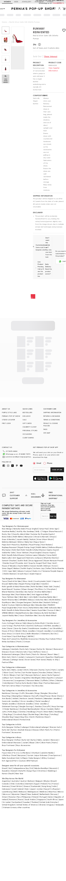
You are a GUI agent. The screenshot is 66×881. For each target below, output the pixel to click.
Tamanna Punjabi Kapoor (52, 571)
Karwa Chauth (8, 773)
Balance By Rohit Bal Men (45, 613)
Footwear (26, 686)
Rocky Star (6, 534)
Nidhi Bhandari (33, 634)
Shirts (26, 670)
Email (37, 463)
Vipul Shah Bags (19, 636)
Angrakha (26, 678)
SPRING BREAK (8, 613)
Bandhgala (36, 678)
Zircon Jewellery (27, 701)
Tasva (4, 581)
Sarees (33, 649)
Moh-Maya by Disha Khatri (34, 623)
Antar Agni (54, 529)
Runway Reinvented (41, 30)
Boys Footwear (8, 745)
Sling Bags (7, 714)
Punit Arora (23, 608)
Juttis (4, 712)
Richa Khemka (58, 568)
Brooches (39, 686)
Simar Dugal (7, 568)
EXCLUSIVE (26, 416)
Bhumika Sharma (51, 558)
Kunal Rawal (7, 589)
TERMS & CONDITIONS (51, 420)
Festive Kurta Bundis (24, 683)
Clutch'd (29, 626)
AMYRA (30, 636)
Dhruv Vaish (27, 581)
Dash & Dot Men (14, 581)
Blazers (13, 675)
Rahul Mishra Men (36, 608)
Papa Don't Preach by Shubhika (15, 545)
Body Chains (57, 696)
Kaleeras (27, 696)
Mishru (20, 542)
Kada (37, 709)
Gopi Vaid (51, 563)
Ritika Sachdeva (8, 642)
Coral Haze (6, 636)
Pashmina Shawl (42, 717)
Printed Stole (25, 720)
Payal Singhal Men (9, 608)
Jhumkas (38, 706)
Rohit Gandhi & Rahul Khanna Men (16, 610)
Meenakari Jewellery (52, 698)
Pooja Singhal (32, 529)
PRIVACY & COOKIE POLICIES (50, 424)
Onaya (52, 537)
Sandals (50, 709)
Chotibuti (36, 753)
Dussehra (5, 771)
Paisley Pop (44, 639)
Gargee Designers (24, 602)
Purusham (52, 589)
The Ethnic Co (40, 589)
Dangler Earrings (26, 706)
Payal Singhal (35, 553)
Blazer (32, 743)
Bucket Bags (34, 714)
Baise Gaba (7, 537)
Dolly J (38, 531)
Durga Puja (31, 771)
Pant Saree (41, 660)
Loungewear (20, 680)
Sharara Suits (55, 727)
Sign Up (53, 516)
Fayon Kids (6, 753)
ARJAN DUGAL (54, 600)
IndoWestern (8, 683)
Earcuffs (35, 696)
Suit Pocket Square (30, 672)
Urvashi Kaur (23, 574)
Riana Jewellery (29, 631)
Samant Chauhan (9, 560)
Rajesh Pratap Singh (26, 547)
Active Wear (15, 686)
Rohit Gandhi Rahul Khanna (13, 555)
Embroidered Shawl (10, 720)
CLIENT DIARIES (28, 438)
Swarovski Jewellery (10, 701)
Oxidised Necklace (27, 709)
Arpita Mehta (23, 566)
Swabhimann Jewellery (38, 628)
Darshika (19, 592)
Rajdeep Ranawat (9, 547)
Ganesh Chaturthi (18, 771)
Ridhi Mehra (18, 537)
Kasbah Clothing (51, 602)
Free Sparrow (54, 755)
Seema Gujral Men (38, 610)
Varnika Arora (52, 623)
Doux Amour (7, 634)
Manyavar (29, 537)
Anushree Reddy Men (47, 597)
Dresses (5, 652)
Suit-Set (20, 675)
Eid (31, 768)
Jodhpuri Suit (7, 678)
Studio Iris (36, 571)
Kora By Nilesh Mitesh (47, 615)
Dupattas (49, 657)
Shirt (38, 743)
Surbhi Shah (22, 560)
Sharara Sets (21, 652)
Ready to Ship (52, 660)
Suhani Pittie (55, 639)
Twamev (17, 589)
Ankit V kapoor (53, 581)
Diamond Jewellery (25, 704)
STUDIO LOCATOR (8, 420)
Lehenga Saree (17, 660)
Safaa (48, 568)
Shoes (43, 709)
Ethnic (52, 680)
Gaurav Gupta (49, 553)
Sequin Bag (19, 717)
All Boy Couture (47, 758)
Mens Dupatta (47, 678)
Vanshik (44, 584)
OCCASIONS (27, 434)
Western (59, 680)
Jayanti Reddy (22, 539)
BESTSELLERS (27, 412)
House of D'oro (8, 631)
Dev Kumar (29, 592)
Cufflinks (44, 680)
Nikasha (42, 555)
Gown (12, 652)
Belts (57, 709)
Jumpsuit (59, 678)
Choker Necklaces (10, 709)
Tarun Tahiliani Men (10, 597)
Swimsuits (40, 657)
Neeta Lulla (6, 558)
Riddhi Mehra (41, 547)
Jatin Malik (33, 597)
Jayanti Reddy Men (10, 615)
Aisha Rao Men (41, 600)
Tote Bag (54, 714)
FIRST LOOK (6, 423)
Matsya (47, 566)
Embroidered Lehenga (39, 727)
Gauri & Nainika (8, 539)
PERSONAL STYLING (30, 430)
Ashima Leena (31, 555)
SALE (24, 420)
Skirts (14, 657)
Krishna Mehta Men (43, 592)
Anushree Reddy (8, 531)
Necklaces (6, 693)
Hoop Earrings (57, 706)
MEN (16, 2)
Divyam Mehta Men (10, 584)
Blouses (6, 660)
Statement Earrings (10, 706)
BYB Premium (32, 761)
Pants (54, 670)
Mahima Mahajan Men (25, 605)
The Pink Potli (19, 626)
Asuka (56, 586)
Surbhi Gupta (26, 568)
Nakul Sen (29, 542)
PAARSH (51, 605)
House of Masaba (9, 566)
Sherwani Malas (32, 680)
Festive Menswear (51, 683)
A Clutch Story (19, 634)
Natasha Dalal (19, 529)
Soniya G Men (53, 610)
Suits (48, 670)
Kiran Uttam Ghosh (45, 539)
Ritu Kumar (6, 550)
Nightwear (59, 657)
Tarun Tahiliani (23, 553)
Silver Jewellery (41, 704)
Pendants (38, 698)
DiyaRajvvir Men (8, 602)
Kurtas (41, 670)
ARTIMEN (22, 600)
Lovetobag (57, 631)
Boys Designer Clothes (11, 740)
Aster (4, 628)
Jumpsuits (30, 657)
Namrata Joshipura (34, 558)
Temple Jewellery (9, 704)
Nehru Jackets (43, 740)
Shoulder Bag (7, 717)
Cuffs (22, 693)
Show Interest (50, 56)
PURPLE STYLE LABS (9, 412)
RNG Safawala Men (53, 608)
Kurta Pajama (53, 675)
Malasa (16, 568)
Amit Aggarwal (19, 558)
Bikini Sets (6, 657)
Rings (37, 693)
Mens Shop (38, 683)
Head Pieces (45, 696)
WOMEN (7, 2)
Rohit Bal (16, 550)
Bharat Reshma (8, 592)
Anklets (15, 698)
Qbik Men (23, 597)
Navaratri (54, 768)
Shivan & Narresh (41, 537)
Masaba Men (41, 605)
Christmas (42, 771)
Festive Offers (7, 662)
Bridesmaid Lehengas (11, 654)
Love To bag (7, 626)
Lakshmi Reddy (47, 753)
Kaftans (37, 652)
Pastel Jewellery (42, 701)
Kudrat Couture (8, 605)
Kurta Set (5, 730)
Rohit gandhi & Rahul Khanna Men (16, 586)
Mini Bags (45, 714)
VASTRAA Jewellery (51, 626)
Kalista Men (37, 602)
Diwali (4, 768)
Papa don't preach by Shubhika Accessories (20, 639)
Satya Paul (43, 529)
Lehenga (25, 727)
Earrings (15, 693)
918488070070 (58, 3)
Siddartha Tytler (8, 553)
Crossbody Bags (20, 714)
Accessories (8, 680)
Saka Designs (34, 758)
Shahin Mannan (9, 574)
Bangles (44, 693)
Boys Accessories (23, 745)
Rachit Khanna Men (10, 600)
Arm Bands (6, 698)
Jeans (43, 675)
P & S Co (16, 753)
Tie (33, 686)
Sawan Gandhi (36, 566)
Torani (54, 566)
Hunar (10, 628)
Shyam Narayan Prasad (53, 560)
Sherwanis (57, 649)
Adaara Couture (24, 571)
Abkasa (31, 600)
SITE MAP (46, 433)
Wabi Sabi (48, 586)
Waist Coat (8, 672)
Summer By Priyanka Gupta (42, 534)
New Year (19, 773)
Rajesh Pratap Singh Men (29, 584)
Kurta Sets (24, 649)
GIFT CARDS (27, 423)
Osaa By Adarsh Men (20, 534)
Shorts (56, 672)
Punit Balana (46, 545)
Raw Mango (7, 529)
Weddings (51, 771)
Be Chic (54, 634)
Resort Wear (53, 654)
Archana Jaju (38, 568)
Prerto (19, 642)
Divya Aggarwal (35, 560)
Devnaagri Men (8, 594)
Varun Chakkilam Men (28, 615)
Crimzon (26, 642)
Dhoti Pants (26, 654)
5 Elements (45, 634)
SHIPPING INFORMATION (52, 412)
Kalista (33, 539)
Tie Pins (18, 672)
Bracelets (30, 693)
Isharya (19, 623)
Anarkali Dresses (24, 730)
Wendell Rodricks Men (24, 613)
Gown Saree (30, 660)
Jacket (25, 743)
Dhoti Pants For (46, 730)
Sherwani (34, 670)
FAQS (45, 429)
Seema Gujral (52, 550)
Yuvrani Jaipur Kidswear (37, 755)
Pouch (39, 712)
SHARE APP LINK (57, 470)
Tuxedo (17, 678)
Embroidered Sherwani (11, 743)
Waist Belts (48, 712)
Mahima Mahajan (9, 542)
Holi (10, 768)
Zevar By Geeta (20, 628)
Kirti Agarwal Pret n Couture (13, 761)
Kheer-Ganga (27, 589)
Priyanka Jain (21, 563)
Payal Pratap (34, 545)
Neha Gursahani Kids (10, 758)
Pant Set (5, 686)
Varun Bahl (51, 555)
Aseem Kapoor (36, 574)
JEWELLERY (26, 2)
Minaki (18, 631)
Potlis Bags (12, 712)
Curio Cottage (8, 623)
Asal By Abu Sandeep (25, 531)
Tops (30, 652)
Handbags (31, 712)
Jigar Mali (12, 571)
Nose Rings (6, 696)
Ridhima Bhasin (55, 547)
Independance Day (21, 768)
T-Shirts (5, 675)
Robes (49, 672)
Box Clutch (29, 717)
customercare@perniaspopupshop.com (18, 457)
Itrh (4, 571)
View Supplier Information (54, 69)
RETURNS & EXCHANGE (51, 416)
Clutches (22, 712)
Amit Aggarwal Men (40, 594)
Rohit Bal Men (36, 586)
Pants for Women (39, 654)
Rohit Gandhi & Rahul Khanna (33, 550)
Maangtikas (17, 696)
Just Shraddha (55, 628)
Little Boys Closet (9, 755)
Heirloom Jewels (26, 698)
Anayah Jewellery (44, 631)
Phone (49, 463)
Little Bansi (25, 753)
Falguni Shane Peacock (51, 531)
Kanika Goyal (8, 563)
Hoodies (42, 672)
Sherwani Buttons (32, 675)
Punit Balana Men (23, 594)
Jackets (21, 657)
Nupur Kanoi (39, 542)
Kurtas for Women (44, 649)
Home (4, 22)
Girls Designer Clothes (11, 727)
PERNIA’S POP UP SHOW (11, 416)
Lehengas (6, 649)
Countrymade (39, 581)
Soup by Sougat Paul (37, 563)
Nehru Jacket (17, 670)
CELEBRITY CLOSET (29, 427)
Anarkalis (15, 649)
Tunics (44, 652)
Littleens (24, 758)
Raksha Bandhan (41, 768)
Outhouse (38, 626)
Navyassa (22, 755)
